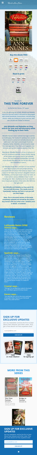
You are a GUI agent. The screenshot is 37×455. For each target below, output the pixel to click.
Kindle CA (21, 66)
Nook (26, 60)
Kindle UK (16, 66)
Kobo (21, 60)
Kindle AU (26, 66)
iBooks (16, 60)
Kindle (11, 66)
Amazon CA (24, 79)
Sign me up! (18, 335)
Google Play (11, 60)
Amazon (13, 79)
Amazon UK (18, 79)
